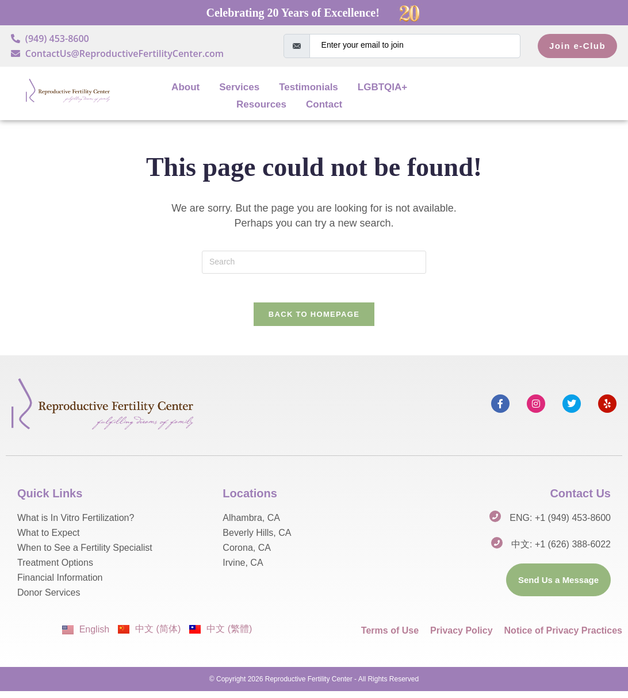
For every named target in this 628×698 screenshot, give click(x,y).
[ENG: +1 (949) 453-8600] (495, 523)
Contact (324, 104)
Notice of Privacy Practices (563, 637)
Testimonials (308, 87)
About (185, 87)
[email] (414, 46)
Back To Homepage (314, 320)
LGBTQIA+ (382, 87)
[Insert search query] (314, 262)
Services (239, 87)
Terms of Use (390, 637)
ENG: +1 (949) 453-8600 (560, 525)
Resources (261, 104)
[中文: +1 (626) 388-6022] (497, 549)
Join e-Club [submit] (577, 46)
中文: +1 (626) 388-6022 (561, 551)
